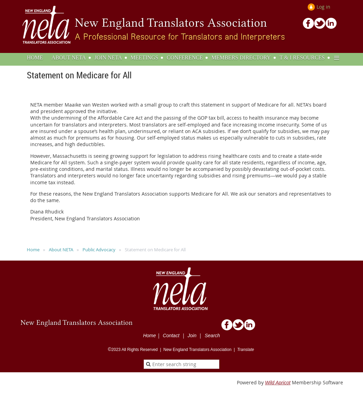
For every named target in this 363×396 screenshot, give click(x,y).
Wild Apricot (277, 382)
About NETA (61, 249)
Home (33, 249)
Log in (323, 6)
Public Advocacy (99, 249)
